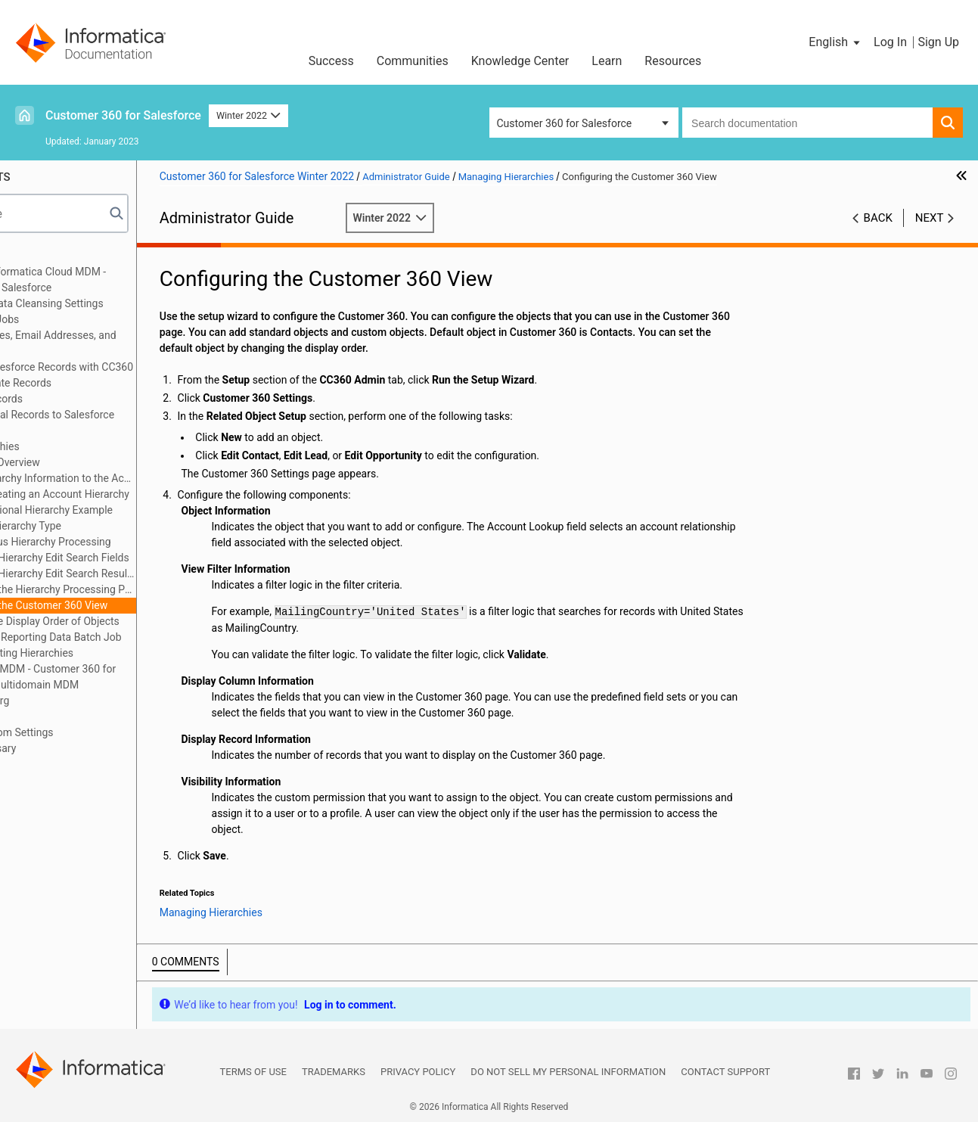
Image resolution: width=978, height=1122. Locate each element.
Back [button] (878, 218)
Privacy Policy (417, 1071)
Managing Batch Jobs (76, 319)
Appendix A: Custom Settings (93, 732)
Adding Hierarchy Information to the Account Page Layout (145, 478)
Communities (413, 61)
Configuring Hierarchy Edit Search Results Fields (145, 573)
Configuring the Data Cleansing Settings (118, 303)
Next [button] (929, 218)
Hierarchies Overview (97, 462)
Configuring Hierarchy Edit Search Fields (142, 558)
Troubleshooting (63, 716)
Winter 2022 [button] (248, 115)
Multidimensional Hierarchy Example (134, 510)
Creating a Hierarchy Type (108, 526)
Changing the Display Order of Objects (137, 621)
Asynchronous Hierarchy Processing (133, 542)
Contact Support (725, 1071)
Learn (606, 61)
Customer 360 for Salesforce (123, 115)
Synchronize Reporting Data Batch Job (138, 637)
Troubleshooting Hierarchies (114, 653)
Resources (672, 61)
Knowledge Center (520, 61)
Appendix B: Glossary (75, 748)
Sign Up (938, 42)
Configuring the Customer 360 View (131, 605)
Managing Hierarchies (76, 446)
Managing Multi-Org (71, 701)
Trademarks (333, 1071)
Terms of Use (253, 1071)
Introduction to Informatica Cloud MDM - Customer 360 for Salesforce (120, 280)
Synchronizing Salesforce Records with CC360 (133, 367)
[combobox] (807, 122)
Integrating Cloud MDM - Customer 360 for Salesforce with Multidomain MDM (125, 677)
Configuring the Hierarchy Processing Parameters (145, 589)
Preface (43, 256)
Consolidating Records (78, 399)
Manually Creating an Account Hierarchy (142, 494)
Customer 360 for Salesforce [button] (564, 123)
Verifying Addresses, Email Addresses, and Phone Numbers (125, 343)
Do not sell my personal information (568, 1071)
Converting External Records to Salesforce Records (124, 423)
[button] (835, 42)
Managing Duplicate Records (92, 383)
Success (331, 61)
